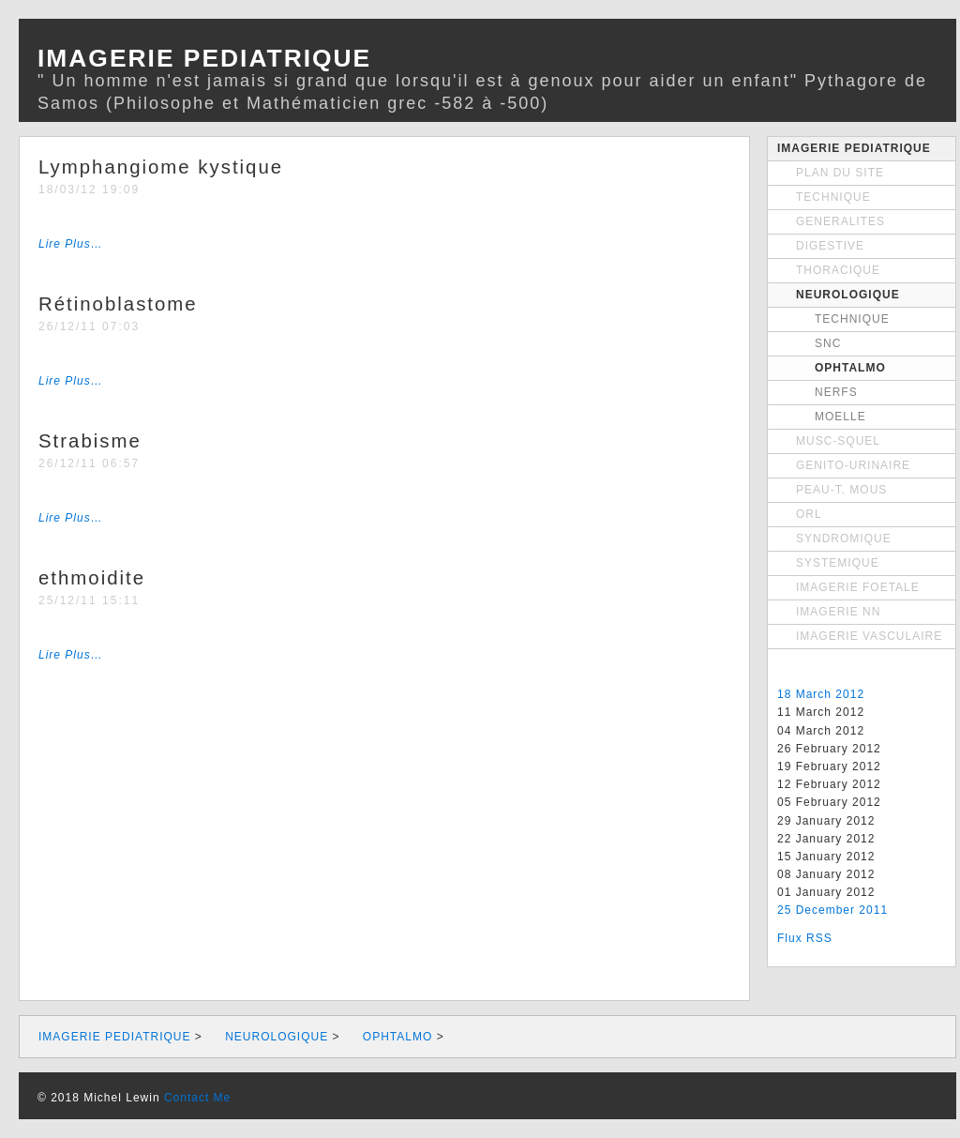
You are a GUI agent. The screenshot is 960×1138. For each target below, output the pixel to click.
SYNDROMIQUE (844, 538)
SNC (828, 343)
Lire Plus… (70, 243)
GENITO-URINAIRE (853, 465)
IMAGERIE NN (838, 611)
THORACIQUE (838, 270)
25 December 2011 (832, 910)
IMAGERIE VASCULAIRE (869, 636)
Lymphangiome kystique (160, 167)
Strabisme (90, 441)
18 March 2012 (820, 694)
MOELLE (840, 416)
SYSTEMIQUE (837, 562)
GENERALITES (840, 221)
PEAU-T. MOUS (841, 489)
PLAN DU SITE (840, 172)
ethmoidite (91, 578)
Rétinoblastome (118, 304)
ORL (809, 514)
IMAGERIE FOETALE (858, 587)
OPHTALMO (850, 367)
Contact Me (197, 1097)
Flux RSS (804, 938)
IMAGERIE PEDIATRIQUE (854, 148)
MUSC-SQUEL (838, 441)
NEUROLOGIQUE (848, 294)
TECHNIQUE (833, 197)
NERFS (836, 392)
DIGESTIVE (830, 245)
